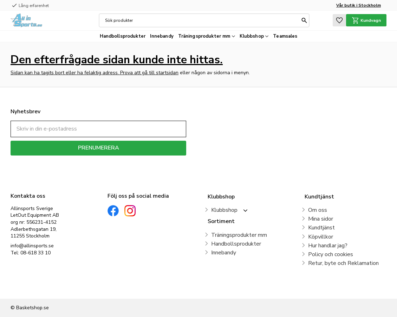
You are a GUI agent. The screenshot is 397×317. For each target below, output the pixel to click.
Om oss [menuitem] (317, 210)
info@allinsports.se (32, 245)
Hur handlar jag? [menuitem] (327, 245)
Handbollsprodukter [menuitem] (122, 36)
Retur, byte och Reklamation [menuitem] (343, 263)
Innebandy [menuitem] (162, 36)
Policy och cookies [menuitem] (330, 254)
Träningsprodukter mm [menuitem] (204, 36)
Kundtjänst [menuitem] (321, 228)
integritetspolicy (123, 160)
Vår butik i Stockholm (358, 5)
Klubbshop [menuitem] (252, 36)
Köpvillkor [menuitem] (320, 237)
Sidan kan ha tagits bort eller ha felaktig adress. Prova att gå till (83, 72)
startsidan (167, 72)
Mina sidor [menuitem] (320, 219)
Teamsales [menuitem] (285, 36)
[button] (339, 20)
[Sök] (304, 20)
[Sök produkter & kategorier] (202, 20)
